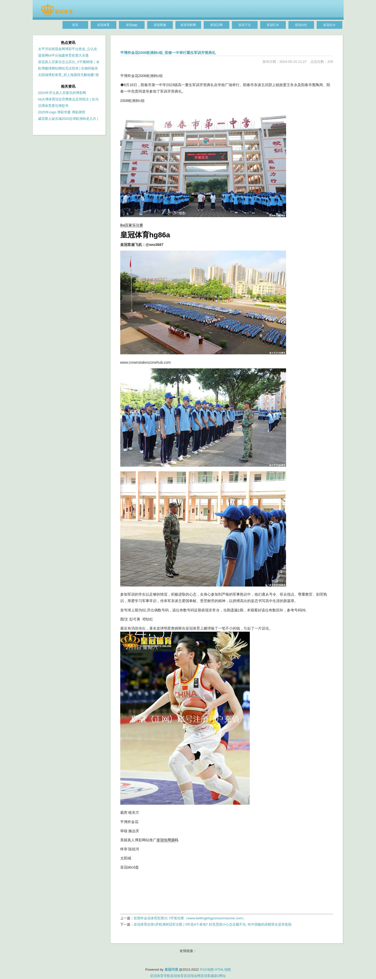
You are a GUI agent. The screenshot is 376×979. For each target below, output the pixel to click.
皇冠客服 (207, 976)
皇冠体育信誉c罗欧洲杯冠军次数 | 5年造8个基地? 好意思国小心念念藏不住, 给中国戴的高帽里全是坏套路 (213, 924)
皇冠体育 (177, 976)
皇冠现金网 (192, 976)
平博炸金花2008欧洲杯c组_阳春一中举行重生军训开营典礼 (168, 53)
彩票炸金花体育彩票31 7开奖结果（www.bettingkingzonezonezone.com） (190, 918)
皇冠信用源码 (167, 840)
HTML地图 (223, 969)
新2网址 (220, 976)
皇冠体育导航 (160, 976)
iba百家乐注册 (131, 225)
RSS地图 (207, 969)
